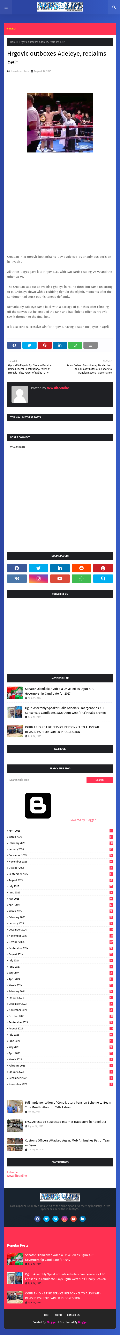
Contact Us (73, 1315)
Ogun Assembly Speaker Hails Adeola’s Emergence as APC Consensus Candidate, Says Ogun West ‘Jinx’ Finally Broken (65, 710)
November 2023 (61, 1010)
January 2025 (61, 923)
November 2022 (61, 1084)
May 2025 (61, 898)
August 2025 (61, 880)
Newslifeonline (20, 71)
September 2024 (61, 948)
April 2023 (61, 1053)
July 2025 (61, 886)
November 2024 (61, 935)
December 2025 (61, 855)
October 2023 (61, 1016)
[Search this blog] (47, 780)
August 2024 (61, 954)
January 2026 (61, 849)
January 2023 (61, 1071)
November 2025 (61, 861)
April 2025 (61, 904)
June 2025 (61, 892)
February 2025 (61, 917)
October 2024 (61, 942)
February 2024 (61, 991)
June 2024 (61, 966)
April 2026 (61, 830)
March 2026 (61, 836)
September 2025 (61, 874)
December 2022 (61, 1077)
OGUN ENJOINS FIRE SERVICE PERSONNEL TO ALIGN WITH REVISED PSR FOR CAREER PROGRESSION (63, 729)
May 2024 (61, 972)
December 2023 (61, 1003)
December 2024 (61, 929)
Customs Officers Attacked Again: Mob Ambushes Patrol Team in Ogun (68, 1143)
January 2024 (61, 997)
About (58, 1315)
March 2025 (61, 911)
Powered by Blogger (51, 820)
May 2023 (61, 1047)
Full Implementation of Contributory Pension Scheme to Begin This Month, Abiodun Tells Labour (68, 1105)
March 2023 (61, 1059)
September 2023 (61, 1022)
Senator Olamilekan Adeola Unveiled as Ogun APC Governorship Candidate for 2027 (59, 691)
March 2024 (61, 985)
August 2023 (61, 1028)
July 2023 (61, 1034)
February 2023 (61, 1065)
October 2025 (61, 867)
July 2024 (61, 960)
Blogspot (52, 1322)
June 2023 (61, 1040)
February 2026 (61, 843)
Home (13, 42)
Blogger (83, 1322)
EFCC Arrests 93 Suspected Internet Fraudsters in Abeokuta (65, 1122)
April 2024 (61, 979)
